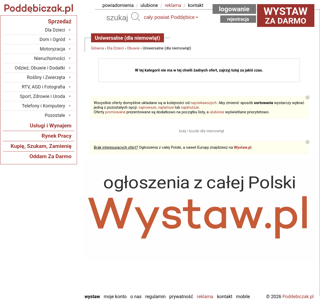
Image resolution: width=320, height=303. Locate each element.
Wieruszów (55, 282)
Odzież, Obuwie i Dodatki (40, 67)
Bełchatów (55, 206)
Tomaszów (55, 261)
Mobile (243, 296)
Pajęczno (56, 247)
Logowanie (234, 9)
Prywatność (181, 296)
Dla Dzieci (115, 48)
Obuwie (133, 48)
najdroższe (190, 107)
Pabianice (56, 240)
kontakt (195, 5)
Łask (60, 212)
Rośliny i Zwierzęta (46, 77)
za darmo (286, 15)
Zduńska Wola (52, 289)
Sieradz (58, 254)
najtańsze (166, 107)
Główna (97, 48)
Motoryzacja (52, 49)
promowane (115, 112)
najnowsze (147, 107)
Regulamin (155, 296)
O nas (136, 296)
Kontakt (224, 296)
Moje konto (115, 296)
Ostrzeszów (54, 233)
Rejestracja (238, 19)
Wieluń (58, 275)
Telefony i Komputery (43, 105)
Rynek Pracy (56, 136)
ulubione (149, 5)
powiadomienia (118, 5)
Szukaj (135, 17)
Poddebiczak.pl (298, 296)
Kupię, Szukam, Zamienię (40, 146)
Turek (60, 268)
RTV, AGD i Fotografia (43, 86)
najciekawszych (204, 102)
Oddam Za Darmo (50, 156)
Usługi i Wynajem (50, 126)
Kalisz (59, 226)
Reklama (205, 296)
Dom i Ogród (52, 39)
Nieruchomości (49, 58)
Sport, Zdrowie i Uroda (42, 96)
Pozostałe (55, 115)
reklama (173, 5)
